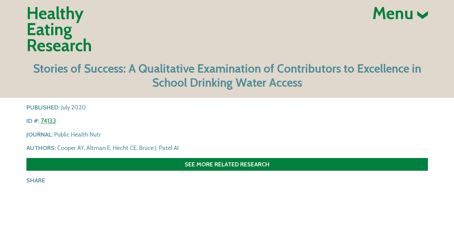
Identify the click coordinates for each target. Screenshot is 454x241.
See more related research (227, 164)
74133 (48, 121)
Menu (400, 13)
